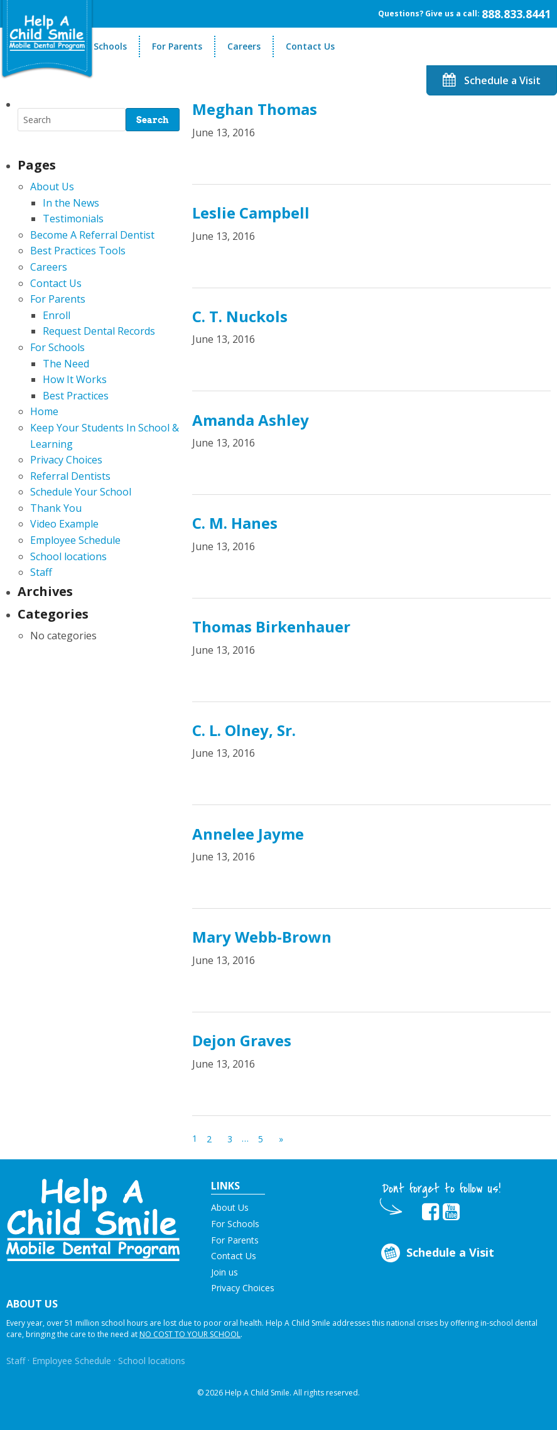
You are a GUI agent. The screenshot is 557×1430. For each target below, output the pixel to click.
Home (44, 411)
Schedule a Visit (492, 80)
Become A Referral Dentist (92, 235)
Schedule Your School (80, 492)
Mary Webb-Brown (262, 936)
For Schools (102, 46)
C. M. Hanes (235, 522)
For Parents (177, 46)
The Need (66, 364)
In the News (71, 203)
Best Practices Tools (78, 250)
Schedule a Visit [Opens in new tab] (436, 1253)
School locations (68, 556)
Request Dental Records (99, 331)
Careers (244, 46)
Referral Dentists (70, 476)
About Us (52, 186)
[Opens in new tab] (430, 1212)
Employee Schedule (75, 540)
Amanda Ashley (250, 419)
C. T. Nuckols (240, 316)
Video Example (64, 524)
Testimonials (73, 218)
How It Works (75, 379)
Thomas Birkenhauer (271, 626)
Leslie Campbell (251, 212)
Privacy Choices (66, 460)
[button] (93, 1218)
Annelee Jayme (248, 833)
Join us (224, 1272)
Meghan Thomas (254, 109)
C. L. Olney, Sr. (244, 730)
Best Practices (76, 396)
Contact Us (310, 46)
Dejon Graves (241, 1040)
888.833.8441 (516, 13)
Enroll (56, 315)
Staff (41, 572)
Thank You (56, 508)
